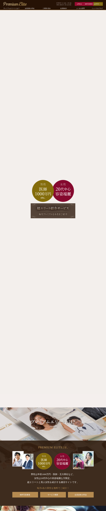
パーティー (76, 384)
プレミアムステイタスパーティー (39, 403)
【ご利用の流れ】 (61, 465)
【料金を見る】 (40, 452)
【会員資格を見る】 (35, 377)
